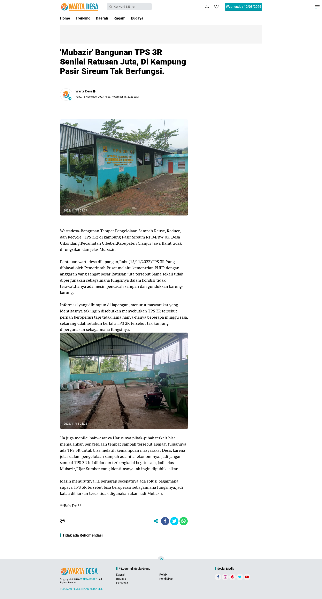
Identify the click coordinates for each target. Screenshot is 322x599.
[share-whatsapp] (183, 521)
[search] (129, 6)
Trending (83, 18)
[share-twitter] (174, 521)
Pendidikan (166, 578)
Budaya (137, 18)
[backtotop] (161, 559)
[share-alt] (156, 521)
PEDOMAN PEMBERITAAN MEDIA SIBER (82, 588)
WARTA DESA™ (88, 579)
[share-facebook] (165, 521)
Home (65, 18)
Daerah (102, 18)
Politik (163, 574)
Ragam (119, 18)
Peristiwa (122, 583)
